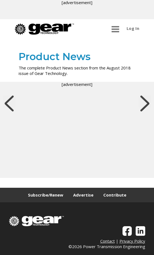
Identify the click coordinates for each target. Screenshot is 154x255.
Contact (107, 241)
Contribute (114, 195)
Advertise (83, 195)
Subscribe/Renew (45, 195)
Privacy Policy (132, 241)
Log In (133, 28)
